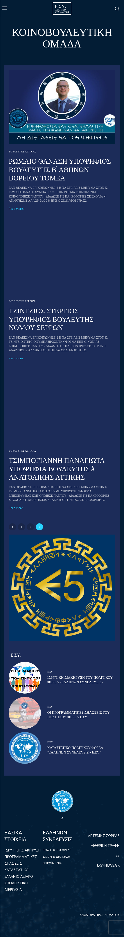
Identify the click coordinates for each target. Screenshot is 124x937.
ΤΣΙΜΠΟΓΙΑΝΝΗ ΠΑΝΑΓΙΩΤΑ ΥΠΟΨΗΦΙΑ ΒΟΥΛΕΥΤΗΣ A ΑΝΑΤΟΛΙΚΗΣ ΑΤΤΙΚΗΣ (57, 468)
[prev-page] (12, 526)
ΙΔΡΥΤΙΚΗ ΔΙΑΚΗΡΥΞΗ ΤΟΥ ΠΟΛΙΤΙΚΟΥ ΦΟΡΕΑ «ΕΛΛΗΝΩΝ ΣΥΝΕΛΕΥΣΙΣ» (80, 680)
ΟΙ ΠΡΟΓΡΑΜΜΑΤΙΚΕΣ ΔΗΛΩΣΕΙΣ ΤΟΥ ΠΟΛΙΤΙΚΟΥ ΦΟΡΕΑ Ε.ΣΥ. (78, 715)
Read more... (16, 209)
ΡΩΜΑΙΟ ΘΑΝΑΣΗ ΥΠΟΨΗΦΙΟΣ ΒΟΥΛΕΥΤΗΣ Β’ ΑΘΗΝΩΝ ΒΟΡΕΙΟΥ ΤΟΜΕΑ (60, 168)
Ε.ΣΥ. (50, 672)
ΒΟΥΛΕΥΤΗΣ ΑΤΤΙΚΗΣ (22, 151)
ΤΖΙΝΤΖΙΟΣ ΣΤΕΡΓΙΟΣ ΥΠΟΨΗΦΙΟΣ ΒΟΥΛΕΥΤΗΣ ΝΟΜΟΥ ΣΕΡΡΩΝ (51, 318)
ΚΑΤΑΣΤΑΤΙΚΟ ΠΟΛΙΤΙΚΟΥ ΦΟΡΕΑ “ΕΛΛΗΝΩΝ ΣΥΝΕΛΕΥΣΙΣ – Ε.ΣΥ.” (75, 750)
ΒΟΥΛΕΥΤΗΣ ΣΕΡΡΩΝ (22, 301)
